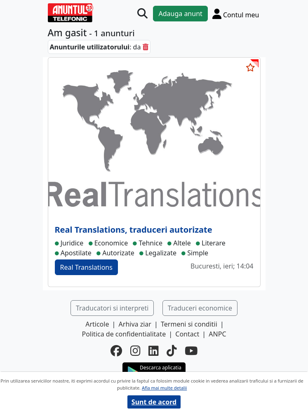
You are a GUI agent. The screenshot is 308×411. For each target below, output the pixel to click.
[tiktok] (171, 351)
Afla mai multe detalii (164, 388)
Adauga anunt (180, 13)
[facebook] (116, 351)
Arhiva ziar (135, 324)
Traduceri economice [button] (200, 308)
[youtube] (191, 351)
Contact (187, 334)
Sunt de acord (154, 401)
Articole (97, 324)
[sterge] (145, 46)
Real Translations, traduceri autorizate (133, 229)
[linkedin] (153, 351)
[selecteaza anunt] (250, 67)
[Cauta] (142, 13)
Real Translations (86, 267)
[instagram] (135, 351)
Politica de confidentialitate (124, 334)
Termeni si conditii (189, 324)
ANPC (217, 334)
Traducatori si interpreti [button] (112, 308)
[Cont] (236, 14)
